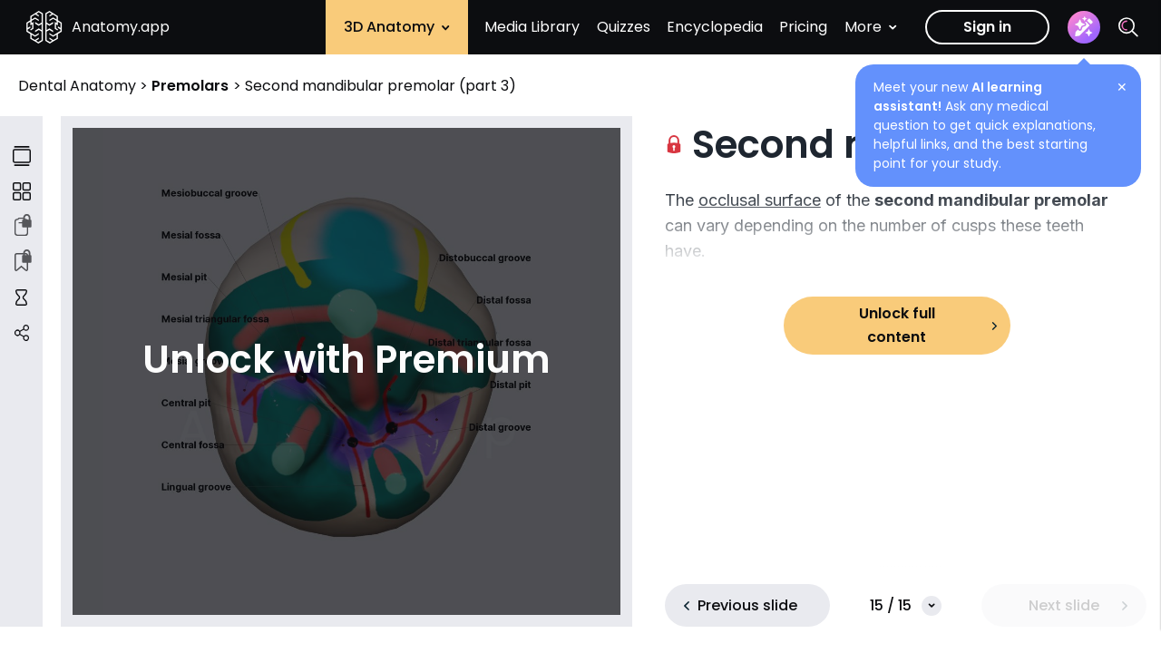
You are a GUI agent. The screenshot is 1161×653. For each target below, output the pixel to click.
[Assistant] (1084, 27)
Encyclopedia (715, 26)
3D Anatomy (397, 26)
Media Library (532, 26)
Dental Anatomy (79, 85)
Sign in (987, 26)
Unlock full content (897, 325)
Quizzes (623, 26)
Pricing (803, 26)
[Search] (1128, 27)
